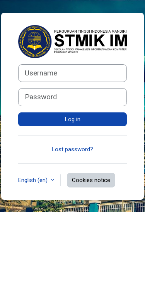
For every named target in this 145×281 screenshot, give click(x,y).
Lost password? (72, 149)
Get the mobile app (35, 249)
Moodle (51, 270)
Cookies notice (91, 180)
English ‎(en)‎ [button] (33, 180)
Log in (72, 119)
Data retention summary (41, 237)
